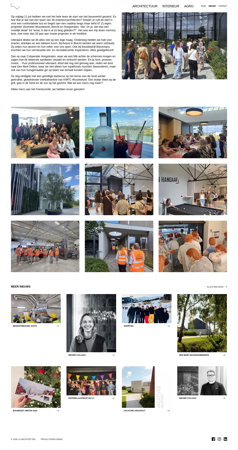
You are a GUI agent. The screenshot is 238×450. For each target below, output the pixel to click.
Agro (189, 9)
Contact (223, 9)
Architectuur (144, 9)
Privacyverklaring (52, 439)
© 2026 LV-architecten (23, 439)
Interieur (170, 9)
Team (203, 9)
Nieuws (212, 9)
